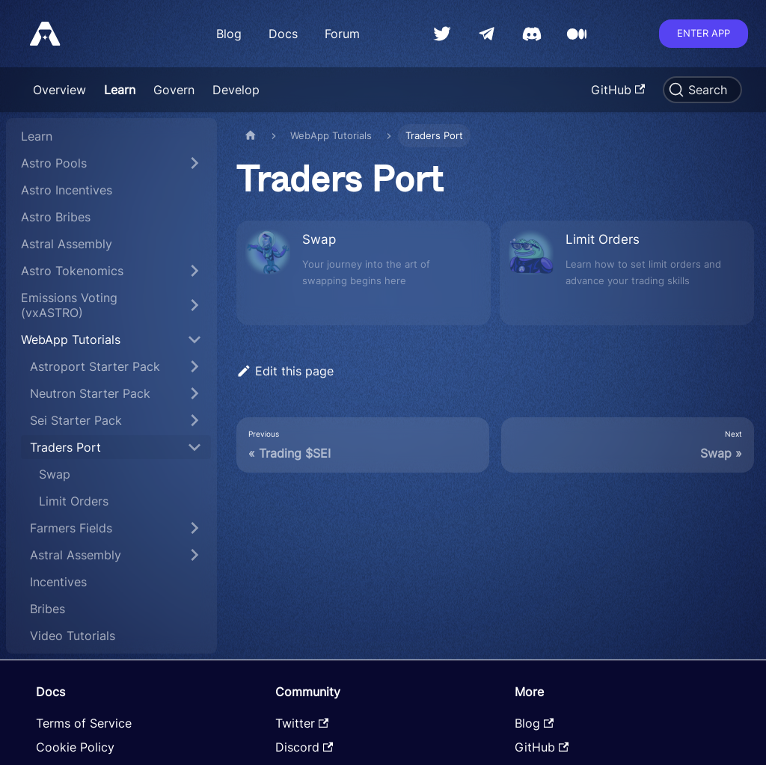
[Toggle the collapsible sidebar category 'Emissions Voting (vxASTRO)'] (194, 305)
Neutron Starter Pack (90, 393)
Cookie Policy (75, 747)
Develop (236, 89)
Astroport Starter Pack (95, 366)
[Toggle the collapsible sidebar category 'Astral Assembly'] (194, 555)
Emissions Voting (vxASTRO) (69, 305)
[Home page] (250, 135)
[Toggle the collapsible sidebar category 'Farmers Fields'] (194, 528)
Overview (59, 89)
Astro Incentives (66, 189)
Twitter (301, 723)
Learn (119, 89)
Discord (304, 747)
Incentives (58, 581)
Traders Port (65, 447)
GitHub (618, 89)
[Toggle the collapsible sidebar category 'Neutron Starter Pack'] (194, 393)
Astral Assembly (66, 243)
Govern (173, 89)
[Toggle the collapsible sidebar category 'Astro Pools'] (194, 163)
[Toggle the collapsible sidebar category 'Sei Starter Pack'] (194, 420)
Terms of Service (84, 723)
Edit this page (285, 370)
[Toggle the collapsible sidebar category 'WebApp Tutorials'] (194, 339)
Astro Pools (54, 163)
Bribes (47, 608)
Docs (283, 33)
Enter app (703, 33)
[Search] (702, 89)
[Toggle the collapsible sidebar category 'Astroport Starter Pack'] (194, 366)
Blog (229, 33)
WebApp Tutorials (70, 339)
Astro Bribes (56, 216)
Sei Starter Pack (76, 420)
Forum (342, 33)
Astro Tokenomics (72, 270)
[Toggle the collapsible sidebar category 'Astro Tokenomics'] (194, 271)
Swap (54, 474)
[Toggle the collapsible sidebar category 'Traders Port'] (194, 447)
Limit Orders (73, 501)
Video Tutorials (72, 635)
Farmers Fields (71, 527)
